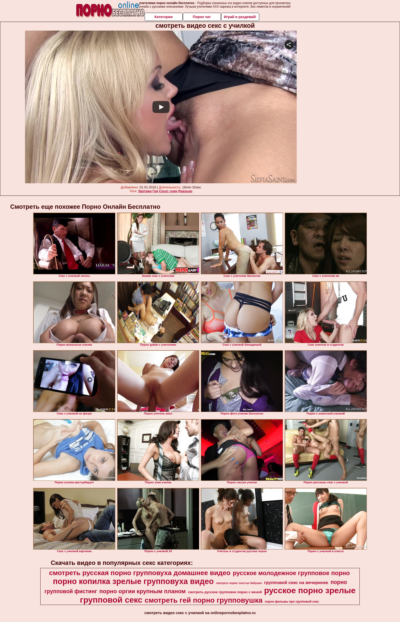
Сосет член (168, 191)
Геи (155, 191)
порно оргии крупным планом (142, 591)
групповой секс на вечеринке (296, 582)
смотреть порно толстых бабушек (239, 583)
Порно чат (202, 17)
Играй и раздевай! (240, 17)
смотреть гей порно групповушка (203, 600)
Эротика (145, 191)
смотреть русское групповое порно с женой (225, 592)
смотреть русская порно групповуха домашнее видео (139, 573)
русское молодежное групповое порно (291, 572)
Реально (185, 191)
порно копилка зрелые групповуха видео (133, 581)
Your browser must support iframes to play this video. (161, 107)
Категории (163, 17)
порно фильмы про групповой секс (292, 601)
